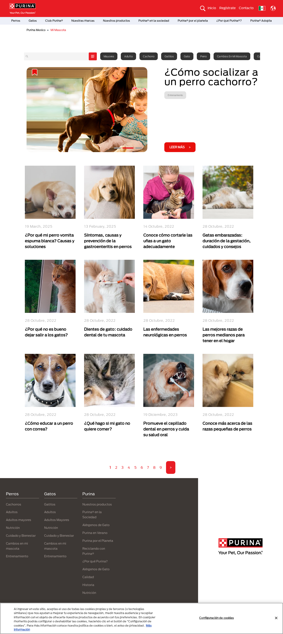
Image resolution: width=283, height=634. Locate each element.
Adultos (12, 512)
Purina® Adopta (261, 20)
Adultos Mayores (56, 520)
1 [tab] (117, 148)
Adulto (128, 56)
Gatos (33, 20)
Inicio (212, 8)
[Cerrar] (276, 618)
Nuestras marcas (82, 20)
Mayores (109, 56)
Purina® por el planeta (193, 20)
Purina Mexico (36, 30)
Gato (187, 56)
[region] (141, 618)
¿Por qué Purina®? (229, 20)
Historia (88, 585)
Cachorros (13, 504)
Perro (203, 56)
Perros (15, 20)
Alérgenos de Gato (96, 525)
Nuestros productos (116, 20)
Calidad (88, 577)
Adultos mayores (18, 520)
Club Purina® (54, 20)
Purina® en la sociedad (153, 20)
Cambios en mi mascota (232, 56)
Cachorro (148, 56)
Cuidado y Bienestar (21, 535)
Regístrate (227, 8)
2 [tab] (128, 148)
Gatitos (169, 56)
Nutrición (13, 528)
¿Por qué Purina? (95, 561)
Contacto (246, 8)
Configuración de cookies (216, 618)
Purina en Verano (94, 533)
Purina (88, 493)
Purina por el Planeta (97, 540)
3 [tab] (138, 148)
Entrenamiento (17, 556)
